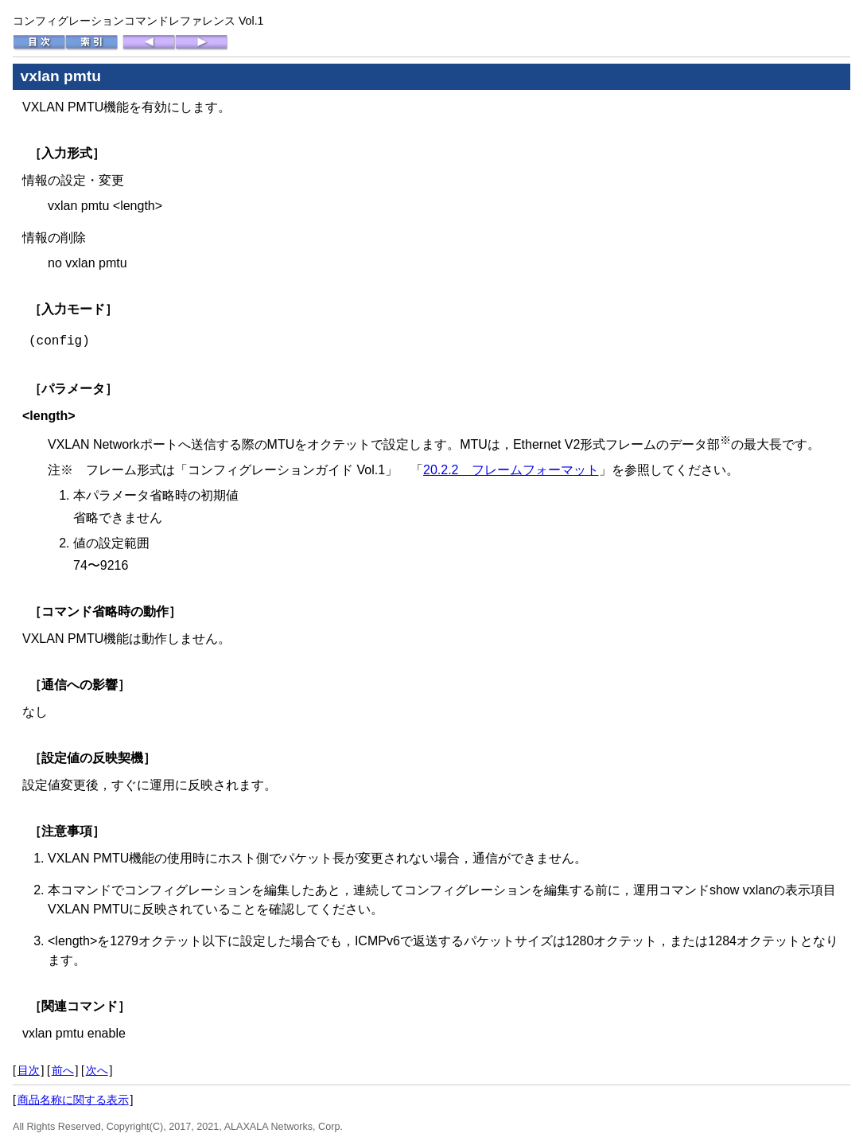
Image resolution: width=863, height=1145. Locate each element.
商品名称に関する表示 (73, 1099)
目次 (28, 1070)
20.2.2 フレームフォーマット (510, 470)
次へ (97, 1070)
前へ (63, 1070)
